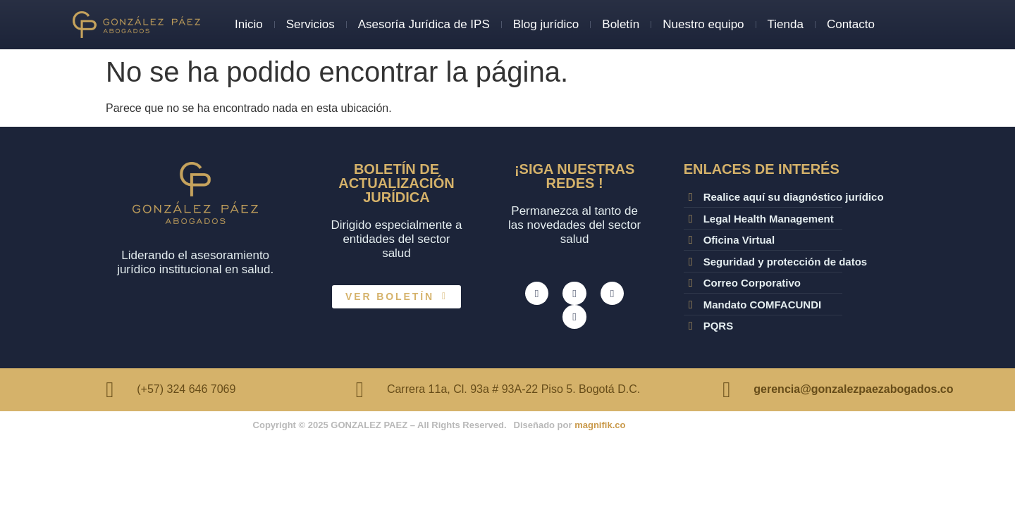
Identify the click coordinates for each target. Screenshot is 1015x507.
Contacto (851, 24)
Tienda (786, 24)
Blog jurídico (546, 24)
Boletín (620, 24)
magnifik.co (599, 425)
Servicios (310, 24)
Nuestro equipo (703, 24)
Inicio (249, 24)
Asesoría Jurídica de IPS (424, 24)
